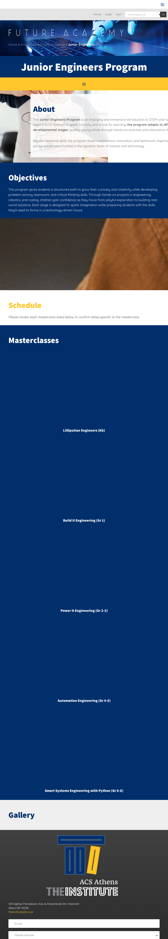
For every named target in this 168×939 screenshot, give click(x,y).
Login (108, 14)
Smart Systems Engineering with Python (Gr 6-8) (84, 790)
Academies (29, 44)
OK (163, 14)
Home (97, 14)
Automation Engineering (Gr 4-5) (84, 700)
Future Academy (52, 44)
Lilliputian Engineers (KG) (84, 430)
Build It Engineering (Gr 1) (84, 520)
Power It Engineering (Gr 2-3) (84, 610)
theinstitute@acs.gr (20, 912)
